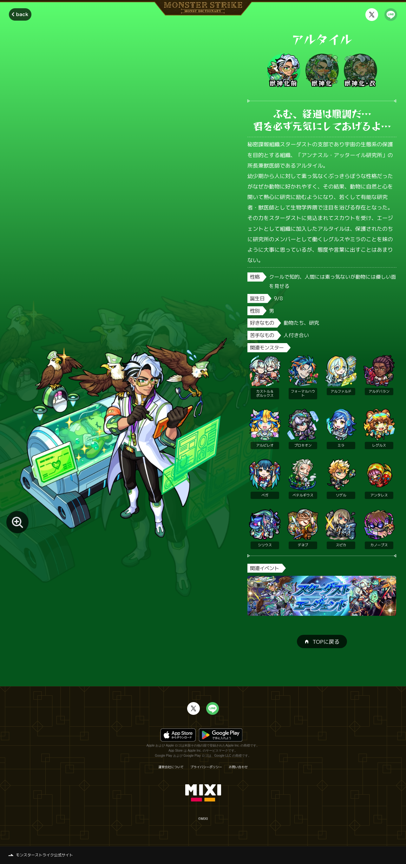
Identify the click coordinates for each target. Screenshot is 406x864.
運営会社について (171, 766)
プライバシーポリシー (206, 766)
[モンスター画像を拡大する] (17, 522)
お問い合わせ (238, 766)
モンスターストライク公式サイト (44, 855)
